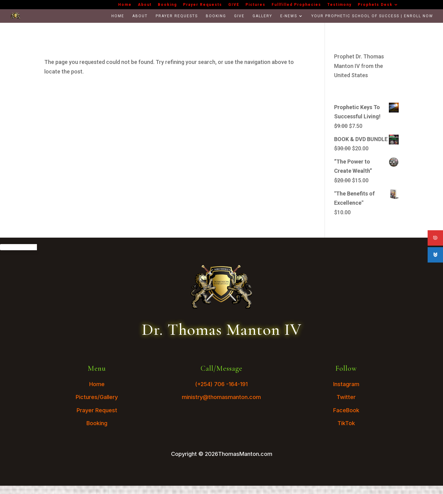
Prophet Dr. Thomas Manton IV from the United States (359, 65)
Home (125, 5)
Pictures (255, 5)
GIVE (233, 5)
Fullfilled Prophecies (296, 5)
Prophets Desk (375, 5)
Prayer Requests (202, 5)
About (145, 5)
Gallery (262, 16)
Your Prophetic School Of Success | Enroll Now (372, 16)
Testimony (339, 5)
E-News (288, 16)
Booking (167, 5)
